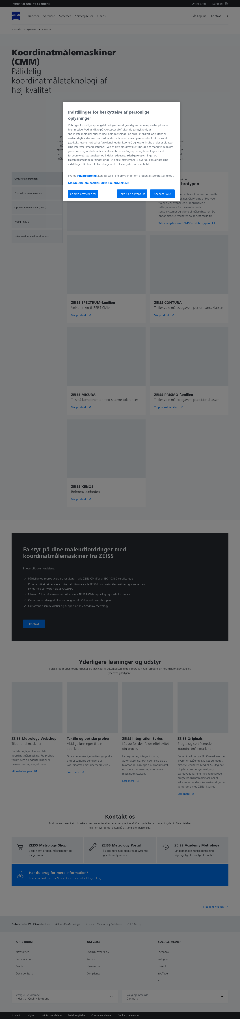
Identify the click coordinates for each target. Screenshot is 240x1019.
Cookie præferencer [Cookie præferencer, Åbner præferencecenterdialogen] (83, 194)
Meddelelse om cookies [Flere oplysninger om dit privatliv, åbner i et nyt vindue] (84, 183)
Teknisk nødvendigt (132, 194)
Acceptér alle (162, 194)
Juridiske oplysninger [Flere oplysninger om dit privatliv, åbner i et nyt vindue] (115, 183)
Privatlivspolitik (87, 176)
